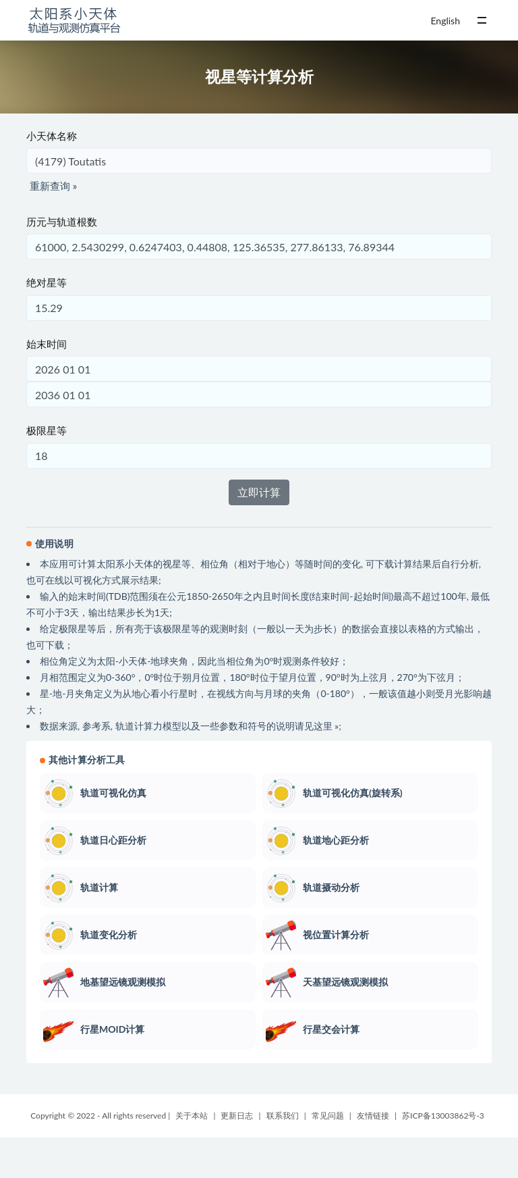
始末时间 (46, 344)
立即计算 (259, 492)
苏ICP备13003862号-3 (443, 1115)
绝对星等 (46, 282)
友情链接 (373, 1115)
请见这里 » (317, 726)
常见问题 (328, 1115)
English (445, 20)
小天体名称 (51, 136)
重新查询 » (53, 186)
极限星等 (46, 430)
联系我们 (282, 1115)
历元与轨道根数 (61, 221)
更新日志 (237, 1115)
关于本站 (191, 1115)
